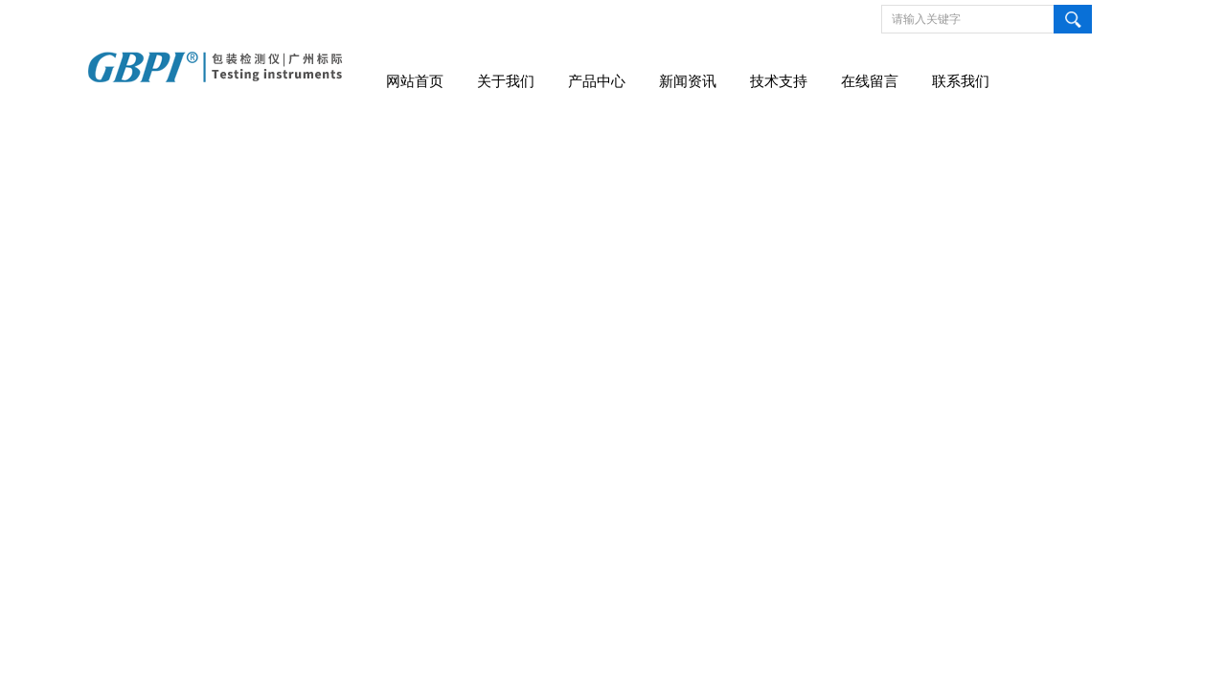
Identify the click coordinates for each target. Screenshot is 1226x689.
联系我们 (960, 81)
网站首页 (414, 81)
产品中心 (596, 81)
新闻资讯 (687, 81)
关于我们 (505, 81)
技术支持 (778, 81)
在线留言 (869, 81)
